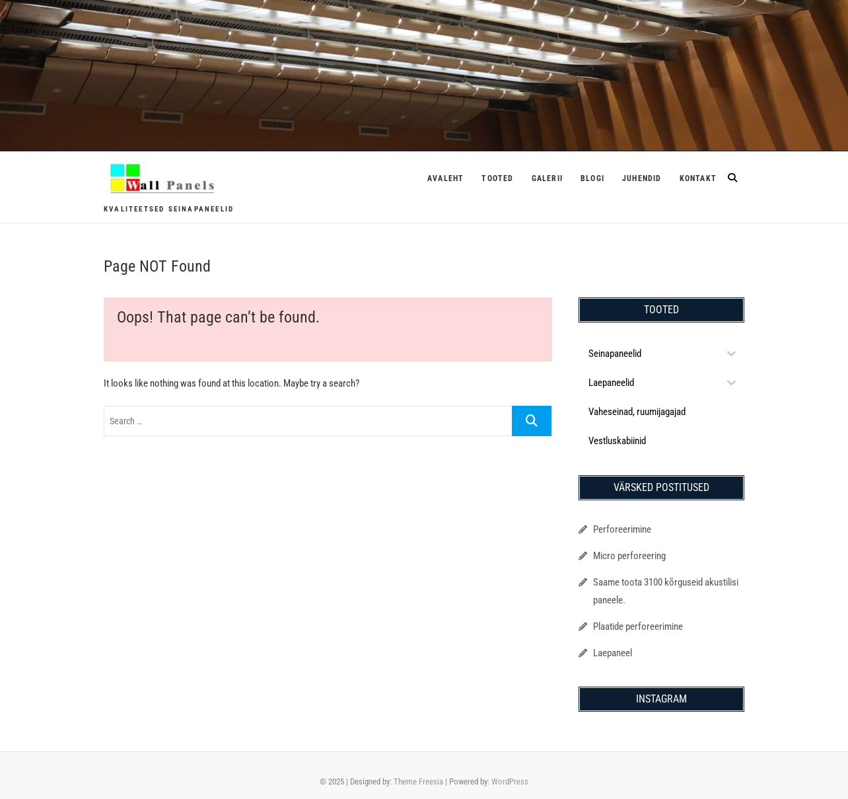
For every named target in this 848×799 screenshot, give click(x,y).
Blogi (592, 178)
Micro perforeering (629, 556)
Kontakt (698, 178)
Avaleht (445, 178)
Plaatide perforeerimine (638, 626)
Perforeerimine (622, 529)
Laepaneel (612, 653)
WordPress (509, 781)
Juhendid (642, 178)
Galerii (547, 178)
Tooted (497, 178)
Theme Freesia (418, 781)
